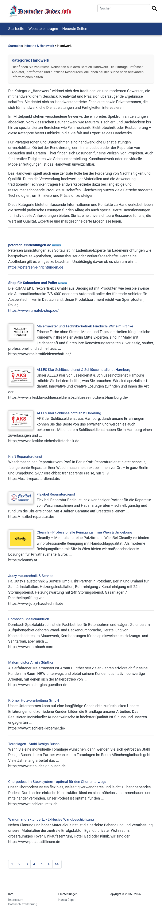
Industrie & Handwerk (39, 46)
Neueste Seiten (74, 29)
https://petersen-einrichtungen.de (35, 267)
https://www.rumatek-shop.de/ (33, 310)
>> (57, 864)
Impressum (15, 899)
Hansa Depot (67, 899)
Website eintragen (43, 29)
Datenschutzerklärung (22, 904)
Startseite (16, 29)
